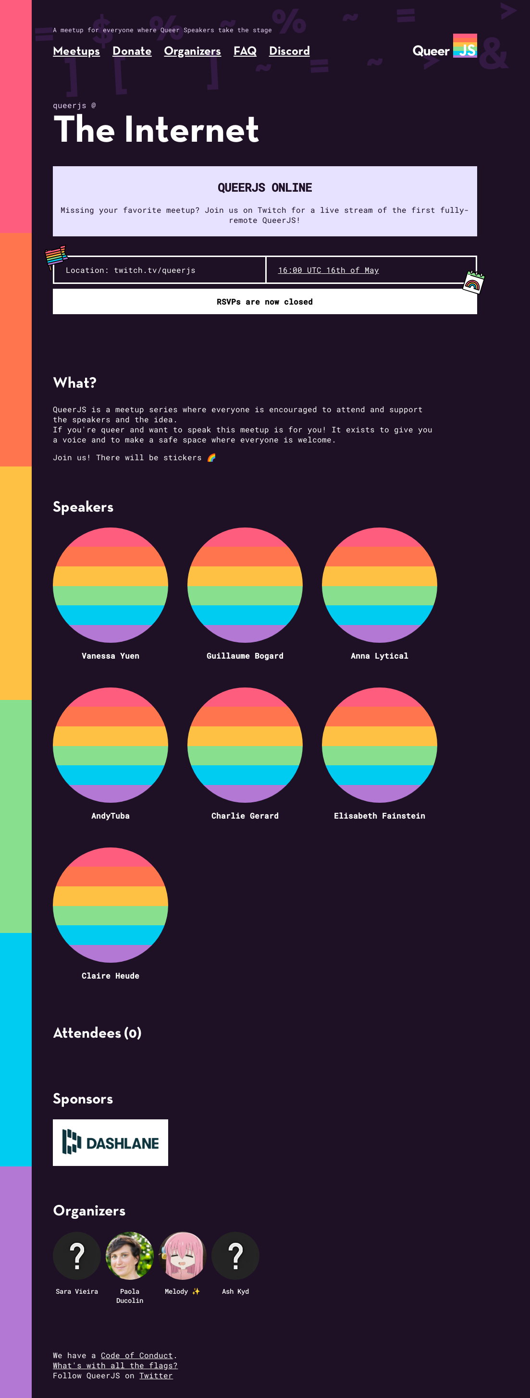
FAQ (245, 51)
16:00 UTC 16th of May (328, 270)
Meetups (76, 51)
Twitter (156, 1375)
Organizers (192, 51)
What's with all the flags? (115, 1365)
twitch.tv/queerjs (155, 270)
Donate (132, 51)
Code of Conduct (137, 1355)
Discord (289, 51)
